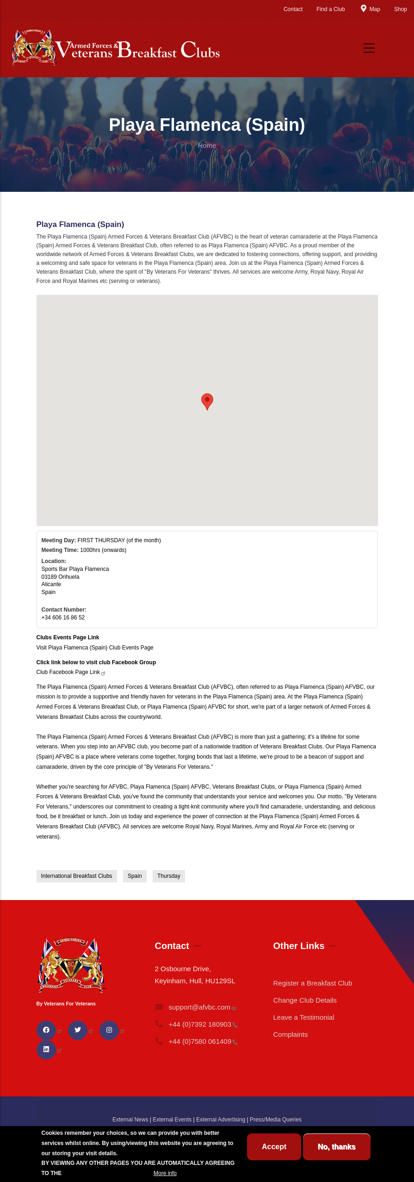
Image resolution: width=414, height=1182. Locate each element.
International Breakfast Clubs (76, 876)
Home (207, 145)
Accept (274, 1147)
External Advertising (220, 1119)
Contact (293, 9)
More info (165, 1173)
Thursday (168, 876)
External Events (172, 1119)
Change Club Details (305, 1000)
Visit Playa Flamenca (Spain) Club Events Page (95, 647)
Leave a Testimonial (303, 1017)
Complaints (290, 1034)
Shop (400, 9)
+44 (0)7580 (196, 1041)
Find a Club (330, 9)
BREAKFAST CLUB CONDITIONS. (107, 1173)
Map (369, 9)
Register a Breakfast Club (312, 983)
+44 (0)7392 (196, 1024)
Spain (135, 876)
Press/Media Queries (276, 1119)
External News (130, 1119)
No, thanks (337, 1147)
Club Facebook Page (71, 672)
